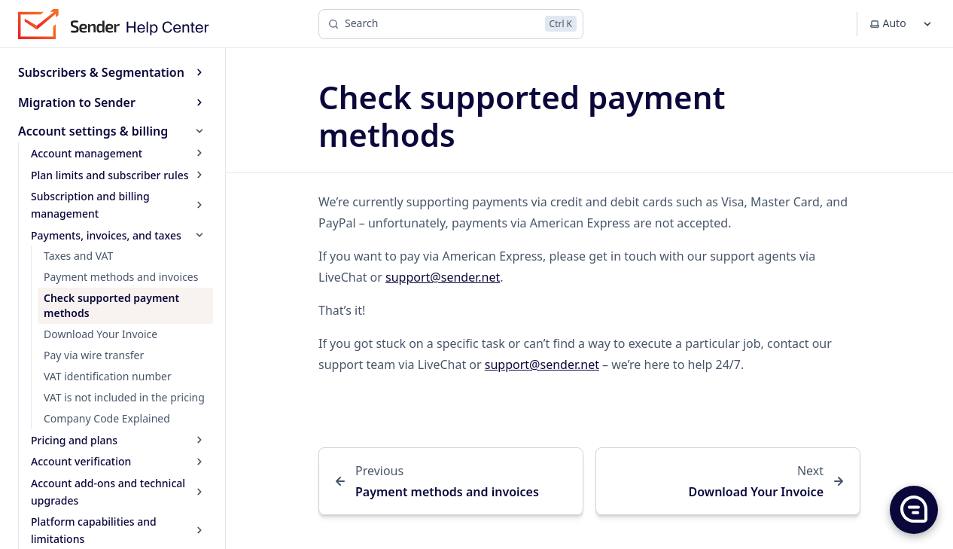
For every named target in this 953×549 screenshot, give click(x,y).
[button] (913, 509)
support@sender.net (442, 277)
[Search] (450, 24)
